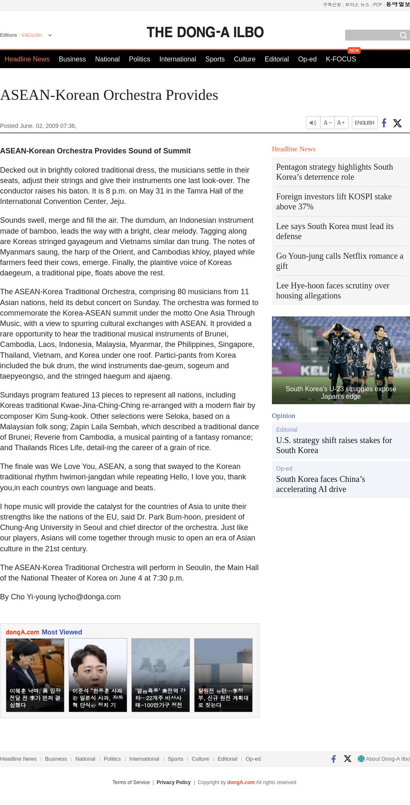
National (107, 59)
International (177, 59)
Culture (245, 59)
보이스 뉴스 (357, 4)
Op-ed (307, 59)
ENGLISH (32, 35)
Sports (215, 59)
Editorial (277, 59)
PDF (377, 4)
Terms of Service (131, 782)
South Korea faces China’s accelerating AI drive (320, 484)
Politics (139, 59)
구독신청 (332, 4)
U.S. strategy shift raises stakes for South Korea (334, 445)
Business (72, 59)
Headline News (27, 59)
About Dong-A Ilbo (384, 759)
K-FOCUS (341, 59)
